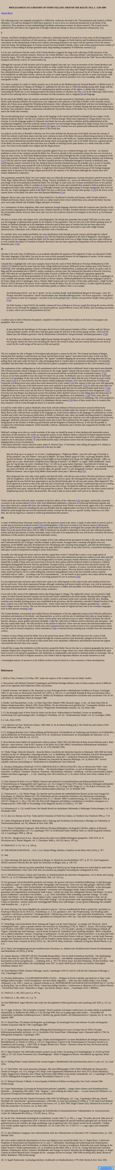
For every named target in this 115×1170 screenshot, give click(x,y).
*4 (44, 60)
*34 (3, 508)
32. (2, 993)
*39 (9, 527)
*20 (105, 334)
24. (2, 875)
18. (2, 838)
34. (2, 1002)
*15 (45, 237)
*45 (97, 604)
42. (2, 1081)
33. (2, 998)
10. (2, 752)
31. (2, 978)
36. (2, 1022)
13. (2, 794)
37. (2, 1030)
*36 (60, 525)
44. (2, 1098)
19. (2, 845)
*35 (40, 525)
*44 (9, 604)
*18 (67, 298)
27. (2, 924)
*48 (51, 621)
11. (2, 767)
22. (2, 860)
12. (2, 781)
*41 (44, 527)
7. (2, 725)
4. (2, 703)
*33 (31, 503)
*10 (47, 126)
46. (2, 1118)
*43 (78, 577)
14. (2, 808)
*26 (108, 388)
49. (2, 1160)
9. (2, 742)
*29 (70, 400)
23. (2, 867)
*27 (107, 390)
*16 (17, 244)
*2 (102, 28)
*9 (90, 116)
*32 (78, 500)
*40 (28, 527)
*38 (98, 525)
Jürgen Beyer (7, 13)
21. (2, 855)
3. (2, 690)
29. (2, 956)
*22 (104, 373)
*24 (71, 383)
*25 (85, 385)
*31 (83, 471)
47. (2, 1133)
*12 (40, 187)
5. (2, 712)
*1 (13, 23)
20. (2, 850)
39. (2, 1052)
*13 (93, 190)
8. (2, 732)
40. (2, 1061)
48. (2, 1140)
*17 (9, 266)
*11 (3, 160)
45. (2, 1111)
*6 (79, 87)
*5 (68, 74)
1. (2, 678)
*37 (79, 525)
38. (2, 1039)
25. (2, 882)
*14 (62, 192)
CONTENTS (106, 1168)
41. (2, 1069)
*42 (107, 559)
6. (2, 720)
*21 (107, 363)
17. (2, 828)
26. (2, 909)
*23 (14, 380)
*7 (84, 92)
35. (2, 1010)
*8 (81, 94)
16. (2, 821)
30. (2, 971)
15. (2, 816)
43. (2, 1089)
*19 (9, 300)
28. (2, 948)
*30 (33, 437)
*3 (94, 47)
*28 (88, 395)
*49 (54, 628)
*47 (90, 613)
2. (2, 683)
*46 (30, 609)
